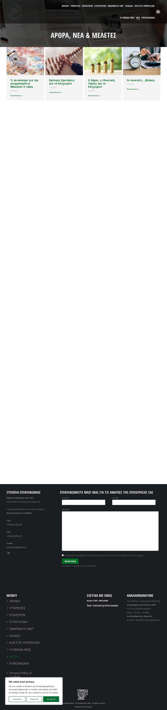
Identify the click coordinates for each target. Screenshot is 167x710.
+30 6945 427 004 (14, 524)
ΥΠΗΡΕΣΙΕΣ (17, 608)
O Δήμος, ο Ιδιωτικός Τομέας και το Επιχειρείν (101, 83)
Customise (17, 699)
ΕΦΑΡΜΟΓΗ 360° (22, 629)
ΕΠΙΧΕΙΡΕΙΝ (17, 615)
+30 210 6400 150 (14, 535)
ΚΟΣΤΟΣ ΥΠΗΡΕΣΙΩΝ (25, 642)
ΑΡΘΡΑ (14, 656)
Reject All (34, 699)
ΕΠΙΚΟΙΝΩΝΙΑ (19, 663)
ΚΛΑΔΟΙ (15, 636)
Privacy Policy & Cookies (21, 675)
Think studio (87, 707)
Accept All (51, 699)
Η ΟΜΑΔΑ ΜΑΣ (20, 649)
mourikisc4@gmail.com (16, 547)
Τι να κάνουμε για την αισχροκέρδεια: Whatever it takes (24, 83)
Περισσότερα (16, 96)
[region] (34, 691)
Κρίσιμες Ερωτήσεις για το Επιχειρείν (62, 81)
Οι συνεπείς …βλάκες (141, 80)
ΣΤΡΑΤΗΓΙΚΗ (19, 622)
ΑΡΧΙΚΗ (15, 601)
